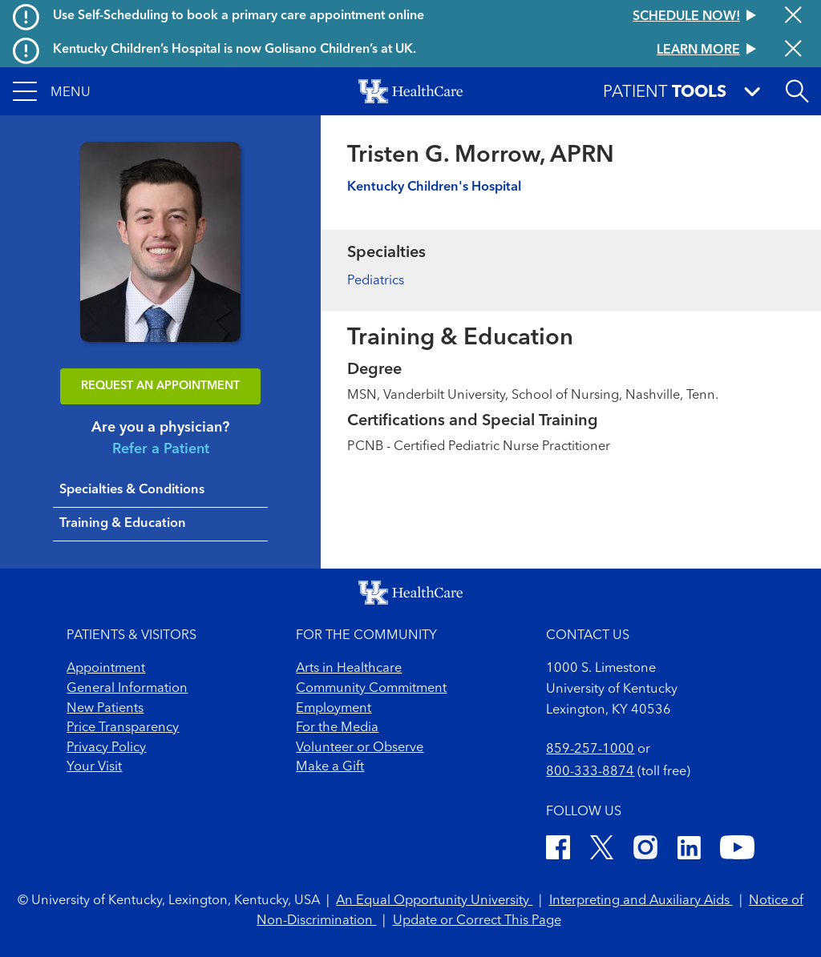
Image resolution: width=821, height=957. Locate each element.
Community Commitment (371, 688)
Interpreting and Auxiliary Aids (641, 901)
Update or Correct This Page (477, 921)
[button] (51, 91)
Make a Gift (330, 767)
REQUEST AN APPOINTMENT (160, 386)
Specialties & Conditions (131, 490)
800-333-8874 (590, 772)
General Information (127, 688)
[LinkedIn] (689, 850)
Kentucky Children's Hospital (434, 187)
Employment (333, 708)
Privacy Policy (106, 748)
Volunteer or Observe (359, 748)
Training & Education (122, 523)
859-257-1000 (590, 749)
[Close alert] (793, 16)
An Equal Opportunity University (434, 901)
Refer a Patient (160, 449)
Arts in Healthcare (349, 668)
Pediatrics (375, 281)
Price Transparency (123, 728)
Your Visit (94, 767)
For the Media (337, 728)
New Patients (105, 708)
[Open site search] (797, 91)
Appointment (106, 668)
